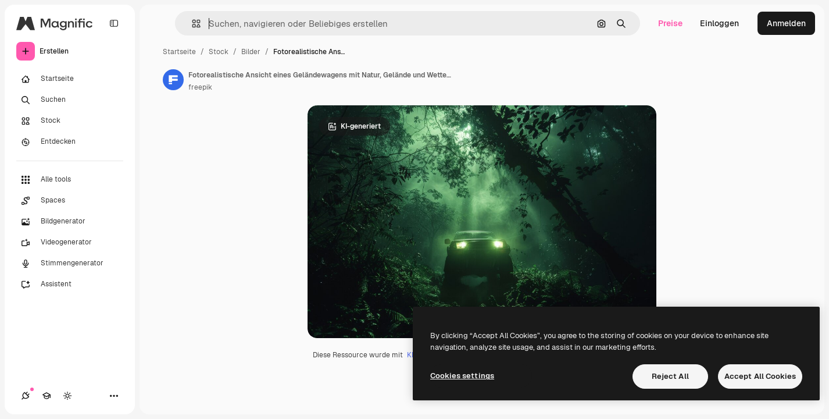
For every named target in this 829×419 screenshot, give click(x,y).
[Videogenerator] (69, 242)
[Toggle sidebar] (114, 23)
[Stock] (69, 121)
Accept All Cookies (760, 376)
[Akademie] (46, 395)
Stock (218, 51)
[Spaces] (69, 200)
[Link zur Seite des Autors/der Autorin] (173, 79)
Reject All (670, 376)
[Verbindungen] (25, 395)
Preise (670, 23)
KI (410, 355)
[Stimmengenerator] (69, 263)
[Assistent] (69, 284)
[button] (192, 23)
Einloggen (719, 23)
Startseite (179, 51)
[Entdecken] (69, 142)
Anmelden (786, 23)
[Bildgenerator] (69, 221)
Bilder (250, 51)
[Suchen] (69, 100)
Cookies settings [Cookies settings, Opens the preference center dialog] (462, 376)
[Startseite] (69, 79)
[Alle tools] (69, 180)
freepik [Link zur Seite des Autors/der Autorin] (200, 87)
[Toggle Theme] (67, 395)
